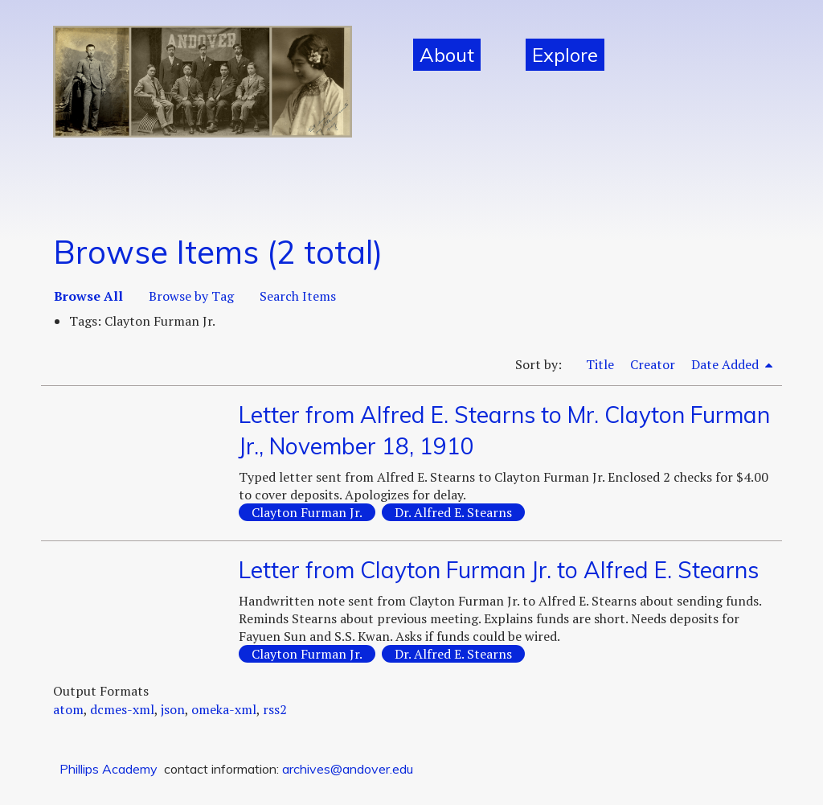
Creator (652, 364)
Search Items (298, 296)
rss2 (275, 709)
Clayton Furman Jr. (307, 512)
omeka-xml (223, 709)
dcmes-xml (122, 709)
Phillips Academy (108, 769)
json (173, 709)
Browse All (88, 296)
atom (68, 709)
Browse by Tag (191, 296)
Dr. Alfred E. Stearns (453, 512)
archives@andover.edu (347, 769)
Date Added (726, 364)
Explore (565, 55)
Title (600, 364)
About (447, 55)
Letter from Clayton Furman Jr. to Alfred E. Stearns (499, 570)
